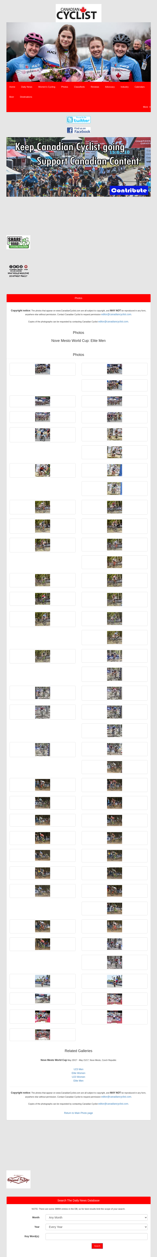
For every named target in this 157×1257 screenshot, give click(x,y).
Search (97, 1246)
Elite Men (78, 1080)
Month (36, 1217)
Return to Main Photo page (78, 1113)
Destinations (26, 97)
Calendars (140, 87)
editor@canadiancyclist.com (116, 314)
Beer (11, 97)
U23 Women (78, 1077)
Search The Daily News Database (79, 1200)
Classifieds (79, 87)
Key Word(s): (32, 1236)
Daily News (26, 87)
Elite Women (78, 1073)
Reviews (95, 87)
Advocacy (110, 87)
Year (37, 1227)
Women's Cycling (46, 87)
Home (12, 87)
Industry (125, 87)
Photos (64, 87)
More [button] (147, 107)
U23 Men (78, 1069)
